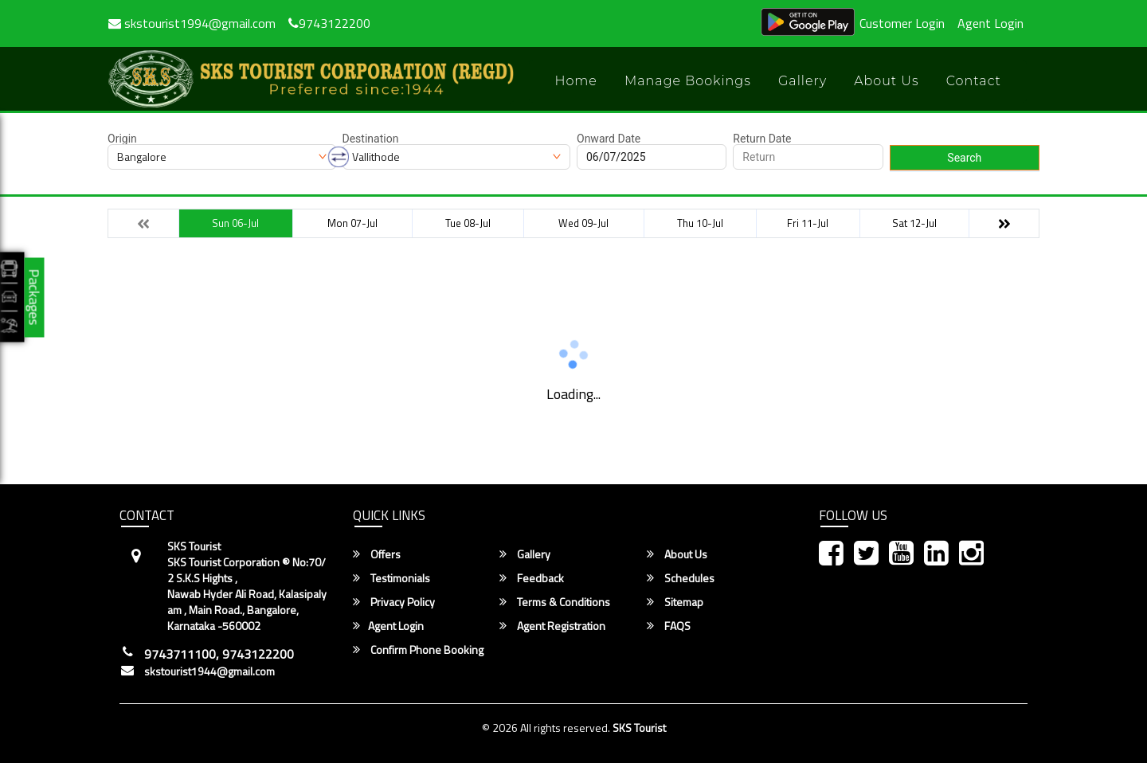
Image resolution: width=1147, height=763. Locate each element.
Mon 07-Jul (352, 223)
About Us (886, 80)
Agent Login (990, 23)
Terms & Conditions (554, 602)
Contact (973, 80)
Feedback (531, 578)
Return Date (762, 138)
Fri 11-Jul (807, 223)
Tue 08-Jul (468, 223)
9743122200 (329, 23)
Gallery (802, 80)
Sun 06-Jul (235, 223)
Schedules (680, 578)
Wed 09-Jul (583, 223)
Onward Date (608, 138)
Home (575, 80)
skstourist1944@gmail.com (209, 671)
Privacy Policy (394, 602)
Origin (122, 138)
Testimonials (391, 578)
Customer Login (902, 23)
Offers (377, 554)
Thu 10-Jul (700, 223)
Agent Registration (552, 626)
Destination (371, 138)
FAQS (669, 626)
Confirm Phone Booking (418, 650)
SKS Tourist (639, 727)
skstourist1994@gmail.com (192, 23)
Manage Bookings (687, 80)
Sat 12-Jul (914, 223)
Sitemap (675, 602)
